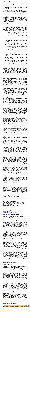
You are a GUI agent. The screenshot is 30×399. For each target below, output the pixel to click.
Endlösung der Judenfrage (18, 117)
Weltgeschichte (20, 127)
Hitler (11, 244)
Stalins (4, 100)
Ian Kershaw (5, 201)
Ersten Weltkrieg (17, 96)
